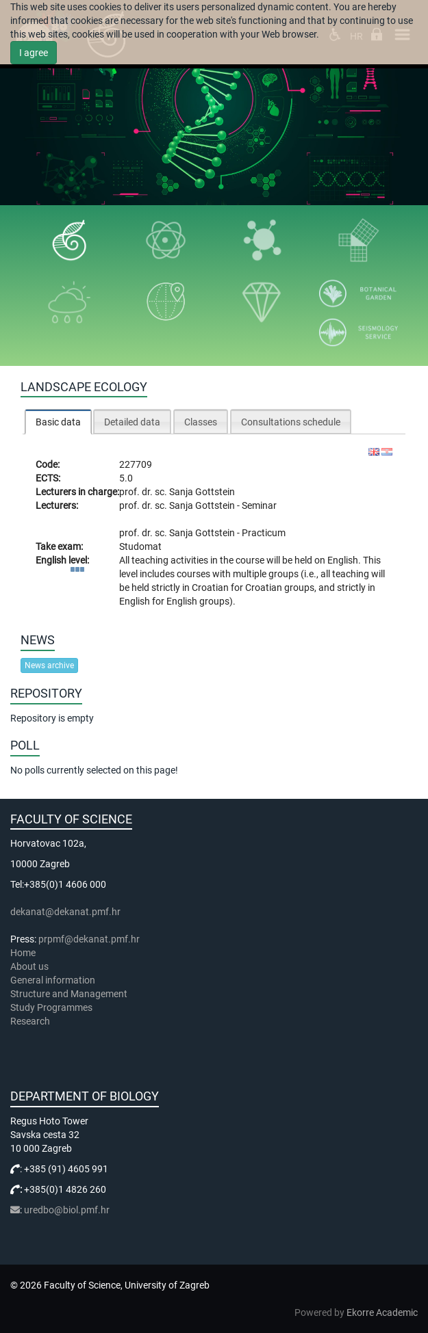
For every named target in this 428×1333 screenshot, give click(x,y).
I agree (33, 52)
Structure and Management (68, 993)
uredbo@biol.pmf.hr (67, 1209)
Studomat (140, 546)
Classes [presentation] (200, 422)
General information (52, 980)
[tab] (58, 421)
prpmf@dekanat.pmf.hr (89, 939)
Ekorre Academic (382, 1312)
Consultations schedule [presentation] (290, 422)
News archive (49, 665)
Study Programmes (51, 1007)
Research (31, 1021)
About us (30, 966)
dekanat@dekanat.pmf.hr (65, 911)
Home (23, 952)
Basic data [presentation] (58, 422)
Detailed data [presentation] (132, 422)
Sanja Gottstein (202, 491)
